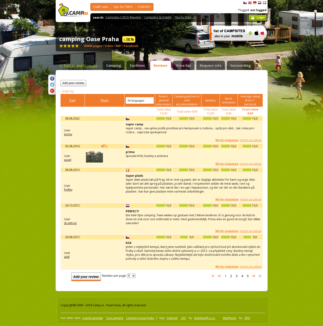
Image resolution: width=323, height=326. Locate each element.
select (150, 100)
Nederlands (260, 2)
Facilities (137, 65)
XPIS (247, 318)
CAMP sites (101, 7)
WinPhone (229, 318)
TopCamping (114, 318)
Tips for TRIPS (123, 7)
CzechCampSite (92, 318)
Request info (210, 65)
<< (78, 65)
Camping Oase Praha (140, 318)
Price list (183, 65)
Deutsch (255, 2)
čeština (245, 2)
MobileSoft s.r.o (205, 318)
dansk (264, 2)
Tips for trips (182, 17)
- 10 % (129, 39)
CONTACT (144, 7)
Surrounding (240, 65)
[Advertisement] (287, 140)
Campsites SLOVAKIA (158, 17)
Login (261, 17)
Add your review (73, 83)
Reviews (160, 65)
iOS (183, 318)
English (250, 2)
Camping (113, 65)
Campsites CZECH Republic (123, 17)
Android (172, 318)
